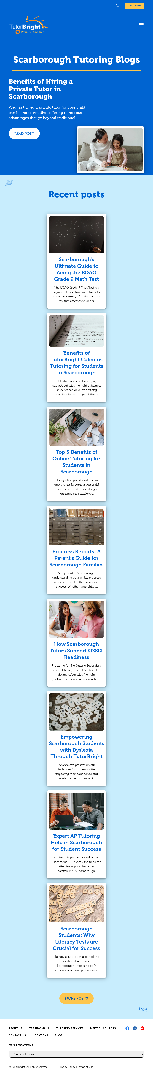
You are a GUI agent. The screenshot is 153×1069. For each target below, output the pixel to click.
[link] (117, 5)
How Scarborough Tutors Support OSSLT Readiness (76, 650)
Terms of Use (85, 1066)
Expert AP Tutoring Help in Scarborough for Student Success (76, 842)
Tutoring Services (70, 1028)
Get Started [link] (135, 6)
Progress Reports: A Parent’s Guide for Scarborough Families (76, 558)
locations (40, 1035)
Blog (58, 1035)
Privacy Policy (67, 1066)
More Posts (76, 998)
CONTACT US (17, 1035)
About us (15, 1028)
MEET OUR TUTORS (103, 1028)
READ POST (24, 133)
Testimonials (39, 1028)
